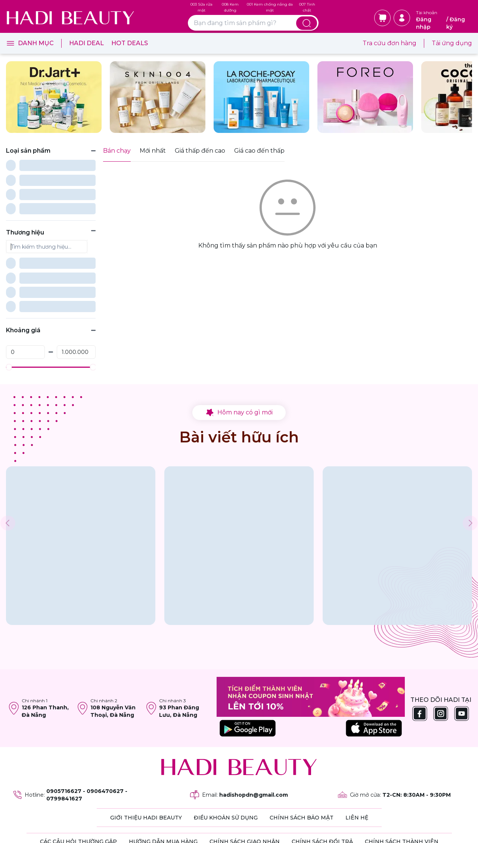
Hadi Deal (86, 43)
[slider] (9, 294)
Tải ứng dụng (452, 43)
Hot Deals (129, 43)
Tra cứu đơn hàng (389, 43)
